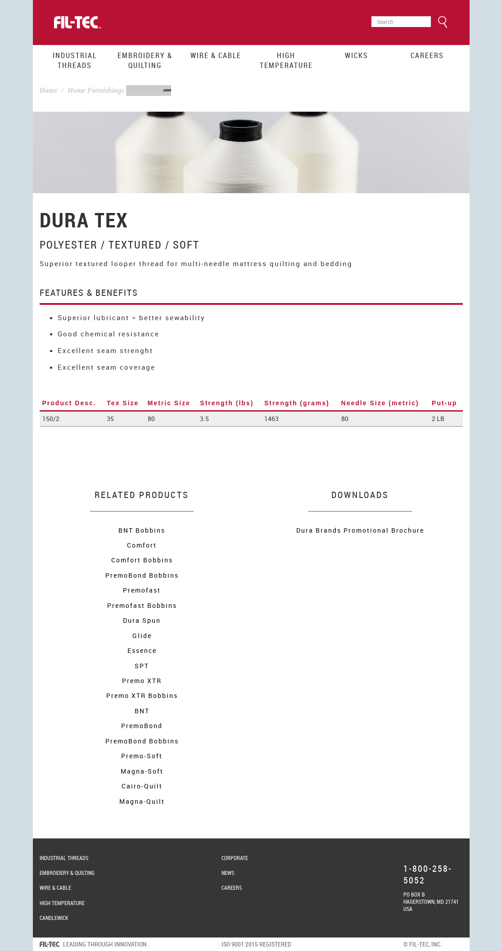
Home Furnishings (96, 90)
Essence (142, 650)
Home (49, 90)
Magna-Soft (142, 771)
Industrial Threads (75, 60)
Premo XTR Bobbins (142, 695)
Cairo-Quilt (142, 786)
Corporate (235, 857)
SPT (142, 665)
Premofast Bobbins (142, 605)
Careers (427, 55)
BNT (142, 710)
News (228, 872)
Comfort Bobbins (142, 560)
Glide (142, 635)
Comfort (142, 545)
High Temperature (286, 60)
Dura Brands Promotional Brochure (360, 530)
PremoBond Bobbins (142, 575)
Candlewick (54, 917)
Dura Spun (142, 620)
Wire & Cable (215, 55)
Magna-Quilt (142, 801)
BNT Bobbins (141, 530)
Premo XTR (142, 680)
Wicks (356, 55)
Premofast (142, 590)
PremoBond (142, 725)
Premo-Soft (142, 756)
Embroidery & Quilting (145, 60)
